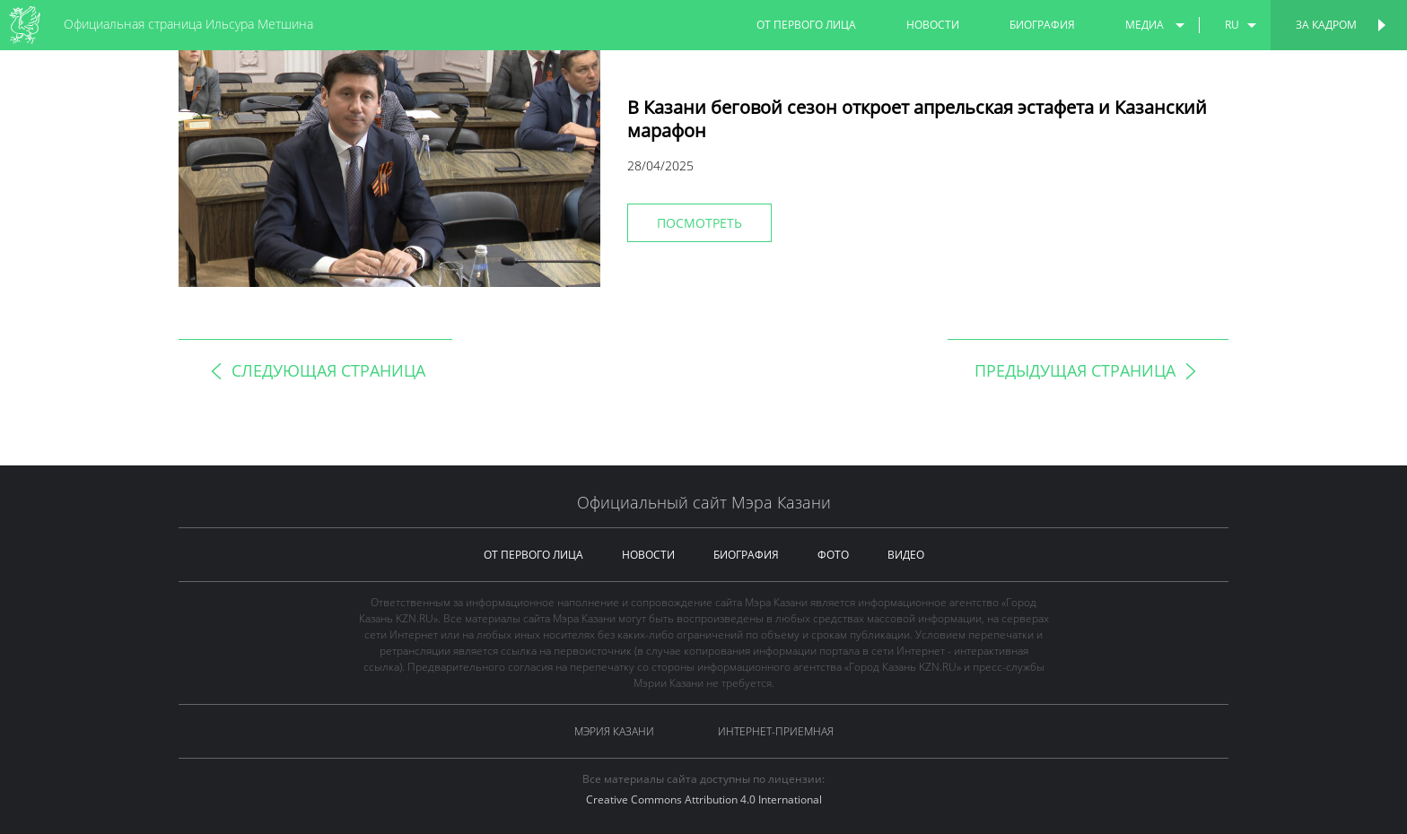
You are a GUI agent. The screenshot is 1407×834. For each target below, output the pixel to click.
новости (932, 24)
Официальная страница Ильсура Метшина (188, 23)
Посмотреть (699, 222)
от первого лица (806, 24)
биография (1042, 24)
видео (905, 554)
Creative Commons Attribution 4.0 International (704, 799)
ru (1232, 24)
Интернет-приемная (776, 731)
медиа (1144, 24)
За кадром (1326, 24)
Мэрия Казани (614, 731)
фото (833, 554)
